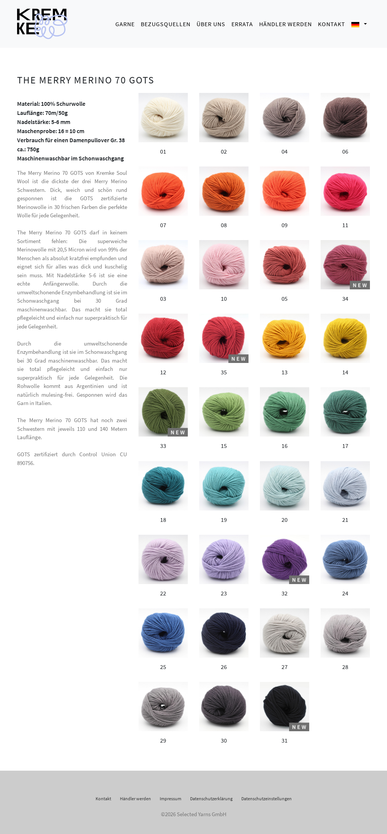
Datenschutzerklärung (211, 796)
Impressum (170, 796)
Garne (125, 23)
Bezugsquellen (165, 23)
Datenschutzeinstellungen (266, 796)
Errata (242, 23)
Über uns (211, 23)
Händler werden (285, 23)
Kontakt (331, 23)
